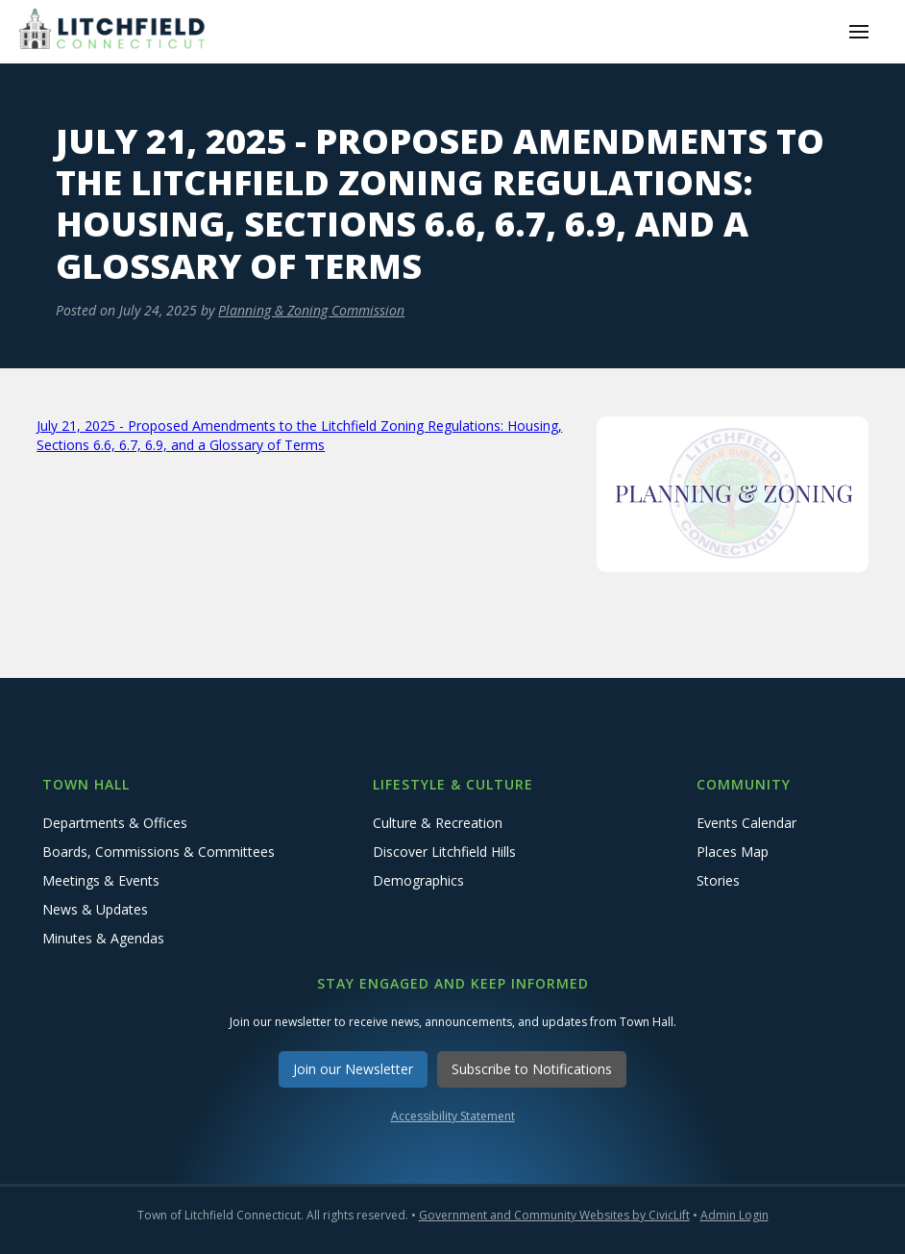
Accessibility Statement (453, 1116)
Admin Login (734, 1215)
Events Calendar (746, 823)
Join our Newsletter (353, 1069)
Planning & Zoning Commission (311, 310)
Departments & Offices (114, 823)
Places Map (733, 851)
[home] (115, 31)
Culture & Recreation (437, 823)
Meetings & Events (100, 880)
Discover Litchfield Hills (444, 851)
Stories (718, 880)
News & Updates (95, 909)
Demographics (418, 880)
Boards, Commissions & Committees (158, 851)
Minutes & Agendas (103, 938)
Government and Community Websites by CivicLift (554, 1215)
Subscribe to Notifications (532, 1069)
